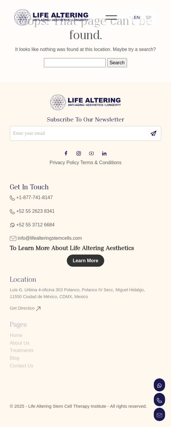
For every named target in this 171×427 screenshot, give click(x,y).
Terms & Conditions (101, 162)
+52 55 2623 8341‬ (32, 211)
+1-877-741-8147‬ (31, 197)
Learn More (85, 260)
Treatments (22, 350)
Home (16, 335)
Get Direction (25, 308)
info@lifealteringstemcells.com (46, 238)
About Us (19, 343)
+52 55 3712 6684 (32, 224)
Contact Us (21, 365)
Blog (14, 358)
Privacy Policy (64, 162)
